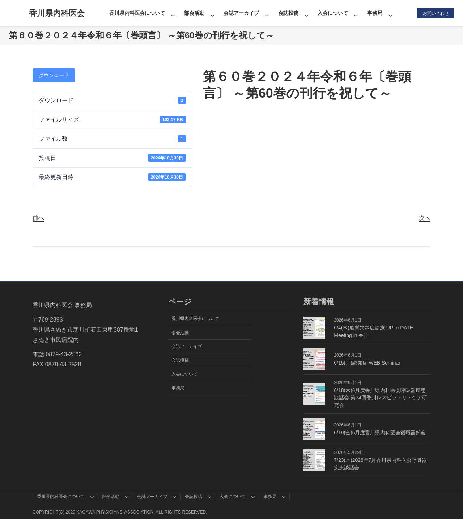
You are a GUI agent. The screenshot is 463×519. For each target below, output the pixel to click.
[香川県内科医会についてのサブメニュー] (172, 13)
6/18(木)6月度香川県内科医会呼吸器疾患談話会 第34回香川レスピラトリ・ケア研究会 (380, 397)
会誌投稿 (288, 13)
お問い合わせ (435, 13)
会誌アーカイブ (241, 13)
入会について (332, 13)
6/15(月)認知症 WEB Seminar (367, 363)
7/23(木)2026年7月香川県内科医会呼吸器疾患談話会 (380, 464)
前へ (38, 218)
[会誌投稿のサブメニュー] (306, 13)
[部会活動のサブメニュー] (212, 13)
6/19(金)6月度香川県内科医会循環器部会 (380, 432)
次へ (424, 218)
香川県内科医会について (137, 13)
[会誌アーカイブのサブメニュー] (266, 13)
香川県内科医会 (56, 13)
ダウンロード (54, 75)
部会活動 (194, 13)
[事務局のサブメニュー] (390, 13)
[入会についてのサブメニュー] (355, 13)
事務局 (374, 13)
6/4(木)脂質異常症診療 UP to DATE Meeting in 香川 (373, 331)
